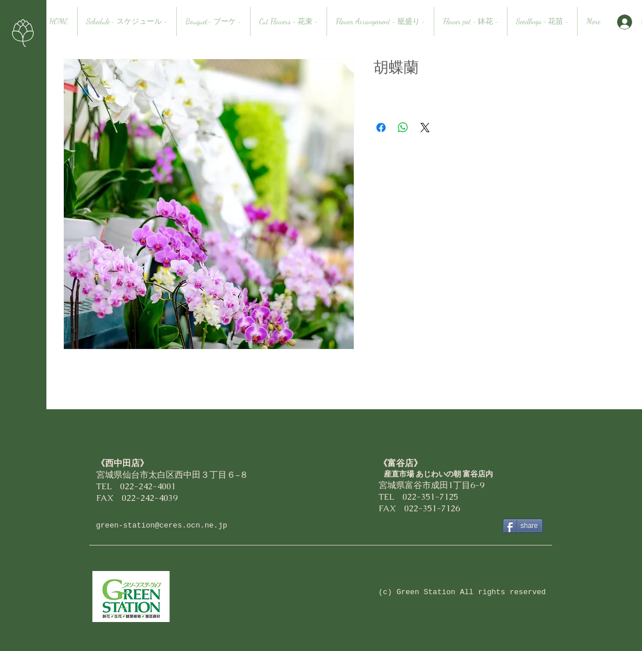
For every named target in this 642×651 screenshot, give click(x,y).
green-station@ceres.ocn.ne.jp (161, 525)
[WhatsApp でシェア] (403, 127)
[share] (523, 526)
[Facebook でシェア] (381, 127)
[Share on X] (425, 127)
